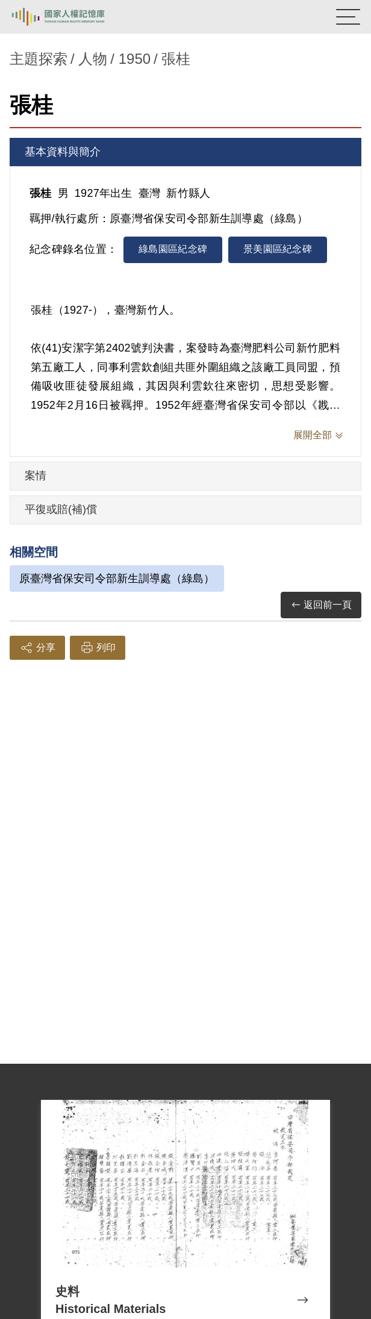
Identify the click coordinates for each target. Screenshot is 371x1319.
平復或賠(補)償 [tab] (61, 509)
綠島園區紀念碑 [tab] (173, 249)
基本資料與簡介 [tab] (63, 152)
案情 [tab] (35, 476)
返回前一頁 (321, 605)
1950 (135, 59)
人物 (92, 59)
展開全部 (312, 435)
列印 (98, 648)
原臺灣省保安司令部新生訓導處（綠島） (116, 579)
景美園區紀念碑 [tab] (277, 249)
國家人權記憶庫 (70, 17)
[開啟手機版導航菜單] (348, 17)
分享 (37, 648)
